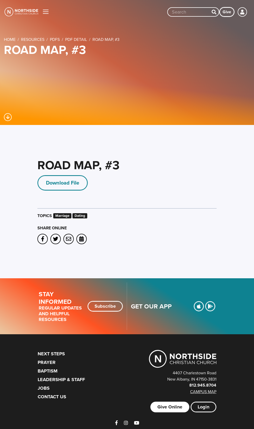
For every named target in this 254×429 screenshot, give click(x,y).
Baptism (47, 371)
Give (227, 12)
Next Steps (51, 353)
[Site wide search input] (188, 12)
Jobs (44, 388)
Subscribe (105, 306)
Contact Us (52, 396)
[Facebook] (116, 422)
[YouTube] (136, 422)
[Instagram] (126, 422)
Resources (32, 39)
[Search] (214, 12)
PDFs (55, 39)
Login (203, 406)
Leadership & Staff (61, 379)
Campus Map (203, 391)
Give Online (169, 406)
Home (10, 39)
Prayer (47, 362)
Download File (62, 182)
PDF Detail (76, 39)
